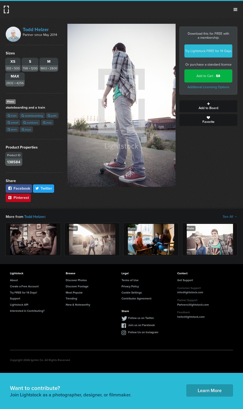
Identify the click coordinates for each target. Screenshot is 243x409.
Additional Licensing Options (208, 87)
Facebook (19, 188)
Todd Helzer (36, 29)
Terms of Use (130, 280)
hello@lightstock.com (191, 317)
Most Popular (74, 292)
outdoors (30, 122)
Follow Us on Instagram (143, 332)
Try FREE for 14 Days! (23, 292)
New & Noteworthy (78, 305)
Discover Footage (77, 286)
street (13, 122)
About (14, 280)
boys (26, 129)
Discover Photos (76, 280)
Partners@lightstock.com (193, 305)
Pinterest (18, 197)
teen (12, 129)
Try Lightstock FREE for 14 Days (208, 50)
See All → (230, 216)
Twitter (43, 188)
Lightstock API (19, 305)
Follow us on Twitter (141, 318)
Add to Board (208, 106)
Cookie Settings (132, 292)
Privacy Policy (130, 286)
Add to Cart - (208, 75)
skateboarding (32, 116)
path (52, 116)
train (12, 116)
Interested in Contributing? (27, 311)
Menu (235, 9)
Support (15, 298)
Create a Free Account (24, 286)
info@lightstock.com (190, 292)
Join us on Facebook (141, 325)
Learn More (210, 390)
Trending (71, 298)
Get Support (185, 280)
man (47, 122)
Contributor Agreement (136, 298)
